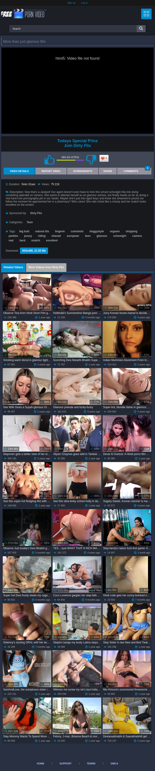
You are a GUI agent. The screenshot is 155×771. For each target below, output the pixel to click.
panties (13, 236)
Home (40, 763)
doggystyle (97, 231)
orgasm (115, 231)
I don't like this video (91, 159)
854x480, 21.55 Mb (34, 250)
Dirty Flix (36, 213)
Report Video (50, 171)
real (11, 240)
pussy (28, 236)
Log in (84, 2)
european (73, 236)
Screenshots (82, 171)
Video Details (19, 171)
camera (137, 236)
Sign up (71, 2)
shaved (56, 236)
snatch (35, 240)
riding (41, 236)
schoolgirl (119, 236)
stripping (131, 231)
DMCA (114, 763)
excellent (52, 240)
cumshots (77, 231)
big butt (24, 231)
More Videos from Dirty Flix (46, 267)
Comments (137, 170)
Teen (30, 222)
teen (88, 236)
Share (107, 171)
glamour (102, 236)
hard (22, 240)
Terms (91, 763)
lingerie (60, 231)
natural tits (42, 231)
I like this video (49, 159)
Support (66, 763)
